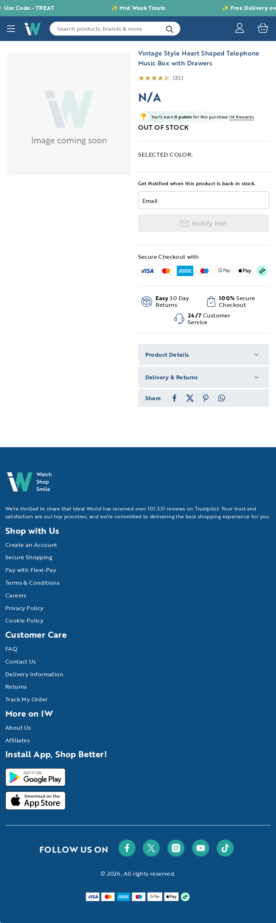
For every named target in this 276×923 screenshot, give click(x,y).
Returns (16, 686)
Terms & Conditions (32, 582)
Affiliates (17, 740)
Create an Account (31, 545)
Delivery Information (34, 674)
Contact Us (20, 661)
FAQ (11, 648)
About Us (18, 727)
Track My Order (26, 699)
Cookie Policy (24, 620)
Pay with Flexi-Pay (30, 570)
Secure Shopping (28, 557)
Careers (16, 595)
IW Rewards (241, 116)
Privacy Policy (24, 608)
